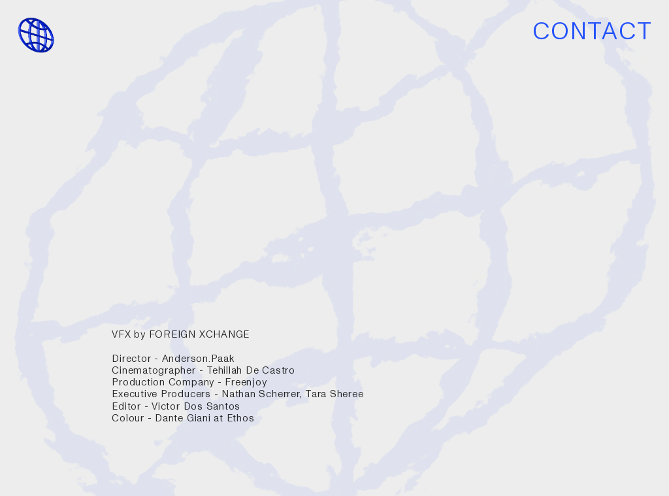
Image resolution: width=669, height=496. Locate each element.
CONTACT (592, 31)
